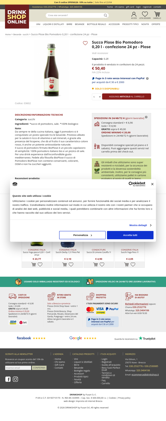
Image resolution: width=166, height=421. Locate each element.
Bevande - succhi (23, 34)
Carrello (157, 18)
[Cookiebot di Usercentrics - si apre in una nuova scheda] (131, 184)
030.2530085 (150, 365)
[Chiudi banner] (152, 184)
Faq (104, 382)
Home (110, 6)
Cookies (112, 400)
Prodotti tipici (130, 24)
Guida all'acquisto (110, 365)
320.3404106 (76, 6)
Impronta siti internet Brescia (89, 404)
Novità (145, 24)
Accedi (134, 18)
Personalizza (82, 235)
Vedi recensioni (99, 52)
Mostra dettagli (138, 225)
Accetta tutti (130, 235)
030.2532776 (50, 6)
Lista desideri (145, 18)
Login (138, 6)
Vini (38, 24)
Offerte (156, 24)
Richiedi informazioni (135, 303)
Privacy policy (124, 400)
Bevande (79, 24)
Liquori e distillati (53, 24)
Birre (69, 24)
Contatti (157, 6)
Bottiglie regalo (96, 24)
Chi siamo (119, 6)
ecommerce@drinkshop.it (144, 371)
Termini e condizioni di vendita (108, 377)
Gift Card (130, 6)
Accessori (114, 24)
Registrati (147, 6)
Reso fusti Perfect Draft (110, 370)
